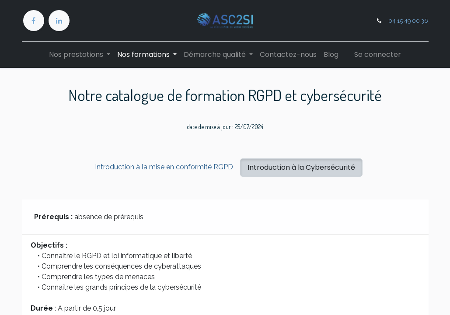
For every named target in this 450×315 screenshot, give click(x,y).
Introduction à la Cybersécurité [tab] (301, 167)
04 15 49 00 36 (408, 21)
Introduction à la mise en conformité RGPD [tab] (164, 167)
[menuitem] (288, 54)
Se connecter (377, 54)
